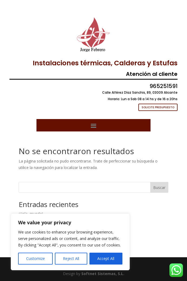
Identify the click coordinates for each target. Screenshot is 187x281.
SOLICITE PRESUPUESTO (158, 107)
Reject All (71, 258)
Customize (35, 258)
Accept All (105, 258)
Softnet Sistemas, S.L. (102, 273)
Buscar (159, 187)
